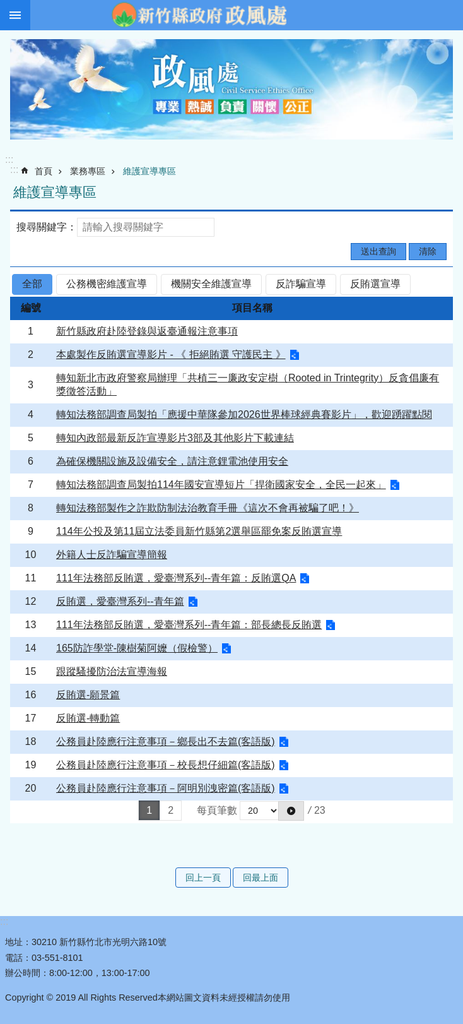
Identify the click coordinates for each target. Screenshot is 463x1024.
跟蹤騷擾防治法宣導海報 (111, 671)
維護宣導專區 (149, 171)
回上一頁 (203, 877)
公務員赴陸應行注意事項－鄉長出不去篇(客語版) (165, 741)
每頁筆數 (217, 810)
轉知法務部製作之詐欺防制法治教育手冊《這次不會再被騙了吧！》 (207, 508)
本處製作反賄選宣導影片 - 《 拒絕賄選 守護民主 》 (171, 354)
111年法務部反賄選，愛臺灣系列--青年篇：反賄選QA (176, 578)
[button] (291, 810)
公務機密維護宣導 (106, 283)
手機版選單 (15, 15)
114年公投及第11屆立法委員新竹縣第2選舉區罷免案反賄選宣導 (199, 531)
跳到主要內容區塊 (6, 6)
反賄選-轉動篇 (88, 718)
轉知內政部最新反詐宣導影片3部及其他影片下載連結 (175, 437)
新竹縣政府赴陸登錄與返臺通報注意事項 (147, 331)
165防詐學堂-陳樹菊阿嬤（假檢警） (137, 648)
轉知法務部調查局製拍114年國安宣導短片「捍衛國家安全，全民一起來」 (221, 484)
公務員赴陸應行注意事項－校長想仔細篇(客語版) (165, 764)
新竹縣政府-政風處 (199, 15)
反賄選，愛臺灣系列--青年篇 (120, 601)
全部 (32, 283)
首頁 (43, 171)
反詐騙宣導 (301, 283)
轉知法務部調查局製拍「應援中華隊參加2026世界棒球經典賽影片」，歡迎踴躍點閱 (244, 414)
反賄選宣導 (375, 283)
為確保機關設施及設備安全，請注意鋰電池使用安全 (172, 461)
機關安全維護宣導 (211, 283)
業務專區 (87, 171)
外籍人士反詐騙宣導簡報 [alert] (111, 554)
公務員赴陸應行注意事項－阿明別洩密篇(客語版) (165, 788)
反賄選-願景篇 (88, 694)
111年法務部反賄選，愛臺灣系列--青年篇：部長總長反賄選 (189, 624)
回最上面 (260, 877)
